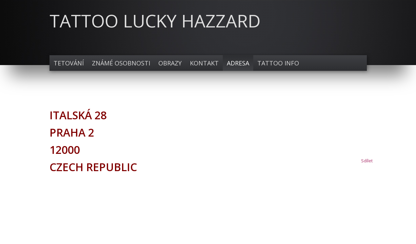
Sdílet (367, 161)
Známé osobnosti (121, 63)
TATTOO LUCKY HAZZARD (155, 20)
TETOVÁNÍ (69, 63)
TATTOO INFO (278, 63)
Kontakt (204, 63)
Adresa (238, 63)
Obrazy (170, 63)
